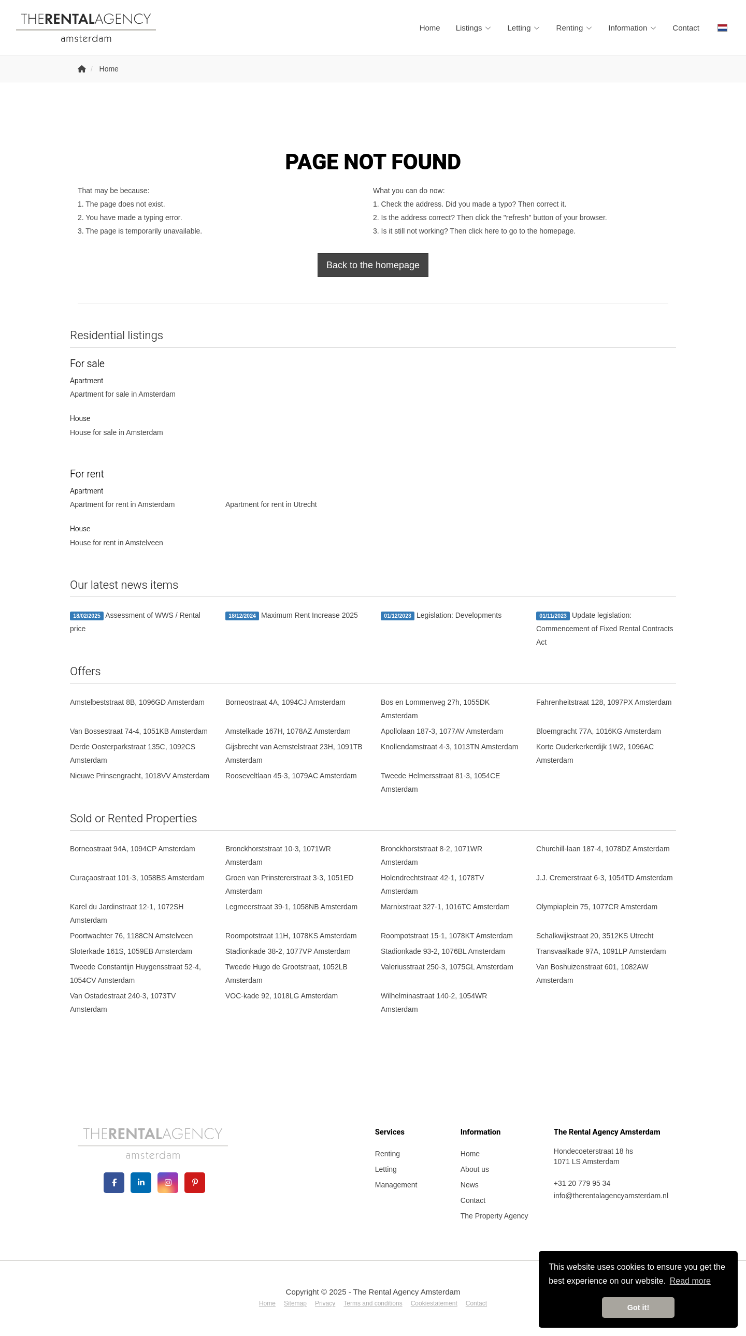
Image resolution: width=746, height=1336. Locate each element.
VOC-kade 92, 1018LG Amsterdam (281, 996)
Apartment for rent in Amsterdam (122, 504)
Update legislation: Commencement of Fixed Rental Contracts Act (604, 628)
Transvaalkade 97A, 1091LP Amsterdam (601, 951)
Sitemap (295, 1303)
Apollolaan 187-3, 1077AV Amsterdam (442, 731)
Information (632, 27)
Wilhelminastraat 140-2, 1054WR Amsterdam (434, 1002)
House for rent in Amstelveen (116, 543)
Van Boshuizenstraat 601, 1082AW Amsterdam (592, 973)
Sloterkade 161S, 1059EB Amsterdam (131, 951)
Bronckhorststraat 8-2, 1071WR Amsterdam (431, 855)
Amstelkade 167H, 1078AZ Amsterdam (288, 731)
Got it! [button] (638, 1307)
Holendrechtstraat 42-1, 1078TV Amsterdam (432, 884)
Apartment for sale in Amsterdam (123, 394)
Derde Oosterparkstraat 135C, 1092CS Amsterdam (132, 753)
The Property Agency (494, 1216)
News (470, 1185)
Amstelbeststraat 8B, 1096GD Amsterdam (137, 702)
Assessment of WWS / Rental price (135, 622)
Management (396, 1185)
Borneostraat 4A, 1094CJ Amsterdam (285, 702)
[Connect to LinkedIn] (141, 1182)
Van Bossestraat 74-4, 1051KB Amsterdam (139, 731)
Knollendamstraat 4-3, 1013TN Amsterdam (449, 747)
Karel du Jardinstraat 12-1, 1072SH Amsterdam (126, 913)
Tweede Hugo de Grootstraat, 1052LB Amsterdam (286, 973)
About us (475, 1169)
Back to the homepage (373, 265)
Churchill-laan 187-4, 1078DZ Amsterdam (603, 849)
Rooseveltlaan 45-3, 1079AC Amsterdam (291, 776)
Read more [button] (690, 1280)
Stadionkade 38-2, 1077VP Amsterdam (288, 951)
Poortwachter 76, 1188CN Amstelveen (131, 936)
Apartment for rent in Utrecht (271, 504)
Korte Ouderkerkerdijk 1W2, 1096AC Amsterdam (595, 753)
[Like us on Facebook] (114, 1182)
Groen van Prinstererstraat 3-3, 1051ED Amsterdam (289, 884)
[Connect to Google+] (167, 1182)
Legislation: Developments (441, 615)
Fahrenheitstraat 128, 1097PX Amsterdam (603, 702)
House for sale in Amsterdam (116, 432)
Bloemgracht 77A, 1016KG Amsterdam (598, 731)
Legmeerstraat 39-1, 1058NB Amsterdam (291, 907)
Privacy (325, 1303)
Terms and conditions (372, 1303)
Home (430, 27)
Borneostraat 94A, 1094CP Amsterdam (132, 849)
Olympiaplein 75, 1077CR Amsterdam (596, 907)
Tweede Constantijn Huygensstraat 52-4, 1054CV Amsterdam (135, 973)
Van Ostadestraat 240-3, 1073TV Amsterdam (123, 1002)
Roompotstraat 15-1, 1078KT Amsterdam (447, 936)
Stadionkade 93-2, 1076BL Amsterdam (443, 951)
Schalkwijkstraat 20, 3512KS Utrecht (594, 936)
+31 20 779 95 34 (582, 1183)
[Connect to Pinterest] (194, 1182)
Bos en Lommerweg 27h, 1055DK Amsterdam (435, 709)
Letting (524, 27)
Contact (685, 27)
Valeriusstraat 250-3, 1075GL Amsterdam (447, 967)
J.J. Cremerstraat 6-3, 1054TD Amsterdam (604, 878)
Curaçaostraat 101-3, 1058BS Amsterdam (137, 878)
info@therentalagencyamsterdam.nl (611, 1196)
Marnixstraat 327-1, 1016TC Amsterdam (445, 907)
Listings (474, 27)
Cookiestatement (434, 1303)
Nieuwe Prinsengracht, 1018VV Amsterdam (139, 776)
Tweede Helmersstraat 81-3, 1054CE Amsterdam (440, 782)
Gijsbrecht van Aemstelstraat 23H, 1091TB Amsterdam (294, 753)
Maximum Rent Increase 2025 (291, 615)
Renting (574, 27)
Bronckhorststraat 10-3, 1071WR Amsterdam (278, 855)
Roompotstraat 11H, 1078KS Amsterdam (291, 936)
